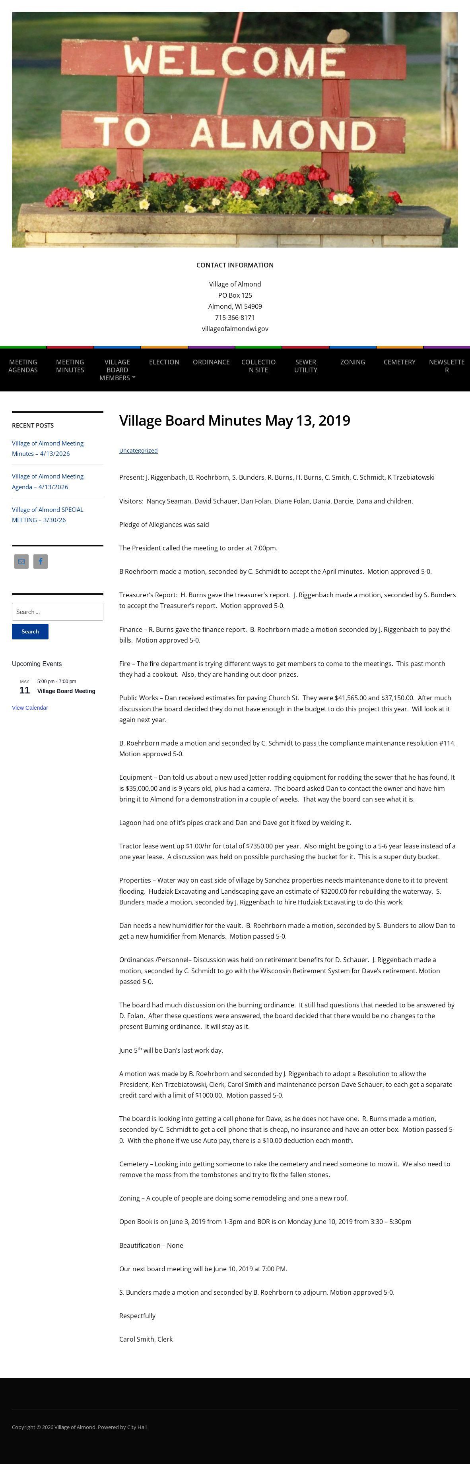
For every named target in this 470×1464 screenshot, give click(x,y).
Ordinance (211, 362)
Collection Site (258, 366)
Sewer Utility (305, 366)
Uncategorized (138, 450)
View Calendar (30, 708)
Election (164, 362)
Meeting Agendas (23, 366)
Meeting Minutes (70, 366)
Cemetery (400, 362)
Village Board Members (114, 370)
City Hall (137, 1427)
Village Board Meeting (66, 691)
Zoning (352, 362)
